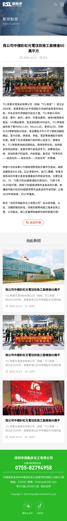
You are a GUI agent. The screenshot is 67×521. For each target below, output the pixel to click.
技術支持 (46, 487)
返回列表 (33, 223)
